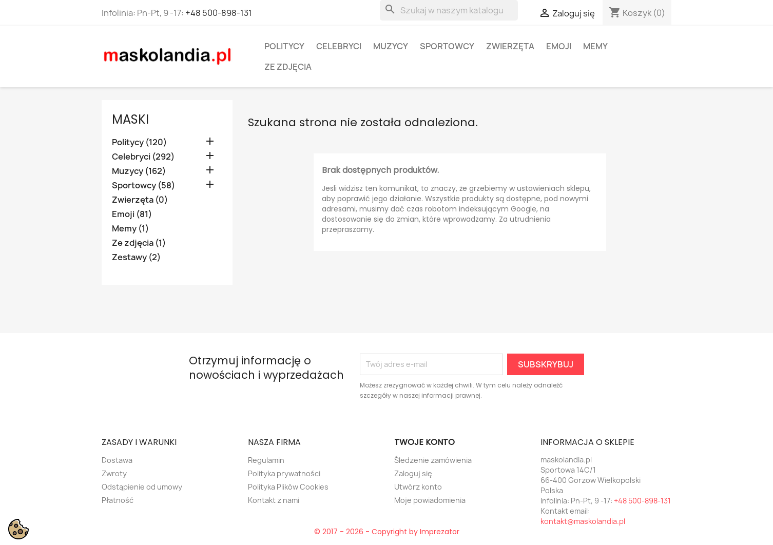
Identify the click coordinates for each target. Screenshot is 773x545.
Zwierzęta (510, 46)
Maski (130, 119)
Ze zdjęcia (288, 66)
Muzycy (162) (139, 171)
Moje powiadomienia (430, 500)
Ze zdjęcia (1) (139, 243)
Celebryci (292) (143, 156)
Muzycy (390, 46)
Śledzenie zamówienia (433, 460)
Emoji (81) (132, 214)
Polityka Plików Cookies (288, 487)
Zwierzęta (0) (140, 199)
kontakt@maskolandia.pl (582, 521)
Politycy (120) (139, 142)
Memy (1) (130, 228)
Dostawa (117, 460)
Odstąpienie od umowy (142, 487)
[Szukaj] (449, 10)
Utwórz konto (418, 487)
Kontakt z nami (273, 500)
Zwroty (114, 473)
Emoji (558, 46)
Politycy (284, 46)
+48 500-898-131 (218, 12)
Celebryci (338, 46)
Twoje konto (424, 442)
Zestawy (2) (136, 257)
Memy (595, 46)
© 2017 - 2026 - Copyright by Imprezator (386, 532)
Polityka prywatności (284, 473)
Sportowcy (447, 46)
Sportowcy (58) (143, 185)
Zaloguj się (413, 473)
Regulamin (266, 460)
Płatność (117, 500)
